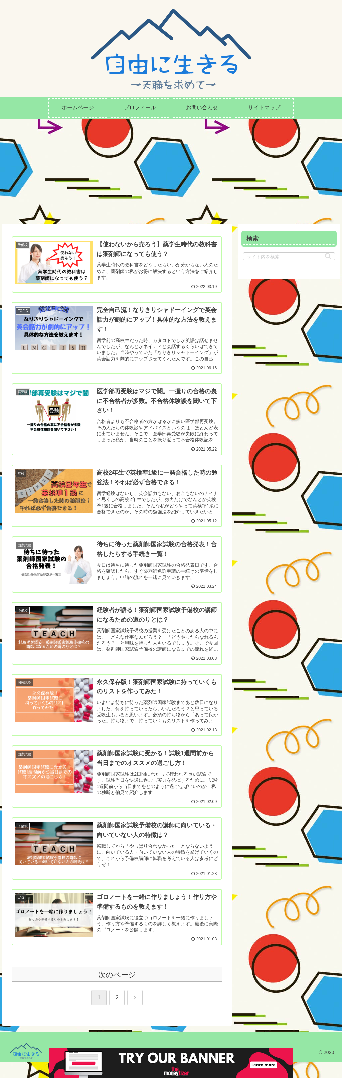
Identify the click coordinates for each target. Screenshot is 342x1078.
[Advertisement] (171, 169)
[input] (289, 256)
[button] (328, 256)
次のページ (117, 990)
